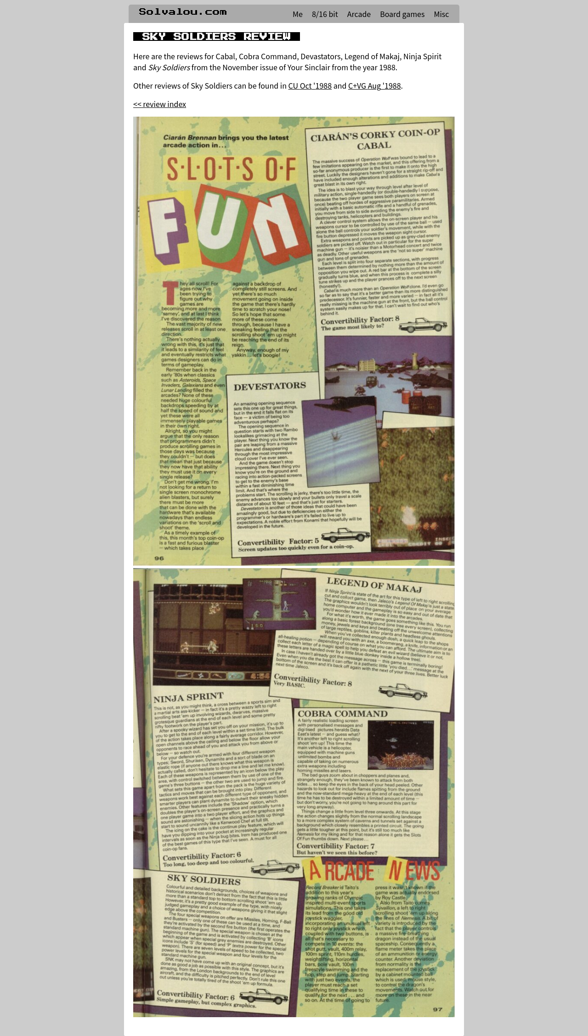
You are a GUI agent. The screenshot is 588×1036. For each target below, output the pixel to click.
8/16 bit (325, 13)
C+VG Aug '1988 (374, 85)
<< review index (159, 103)
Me (298, 13)
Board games (402, 13)
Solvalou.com (183, 12)
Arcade (359, 13)
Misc (441, 13)
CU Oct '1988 (310, 85)
